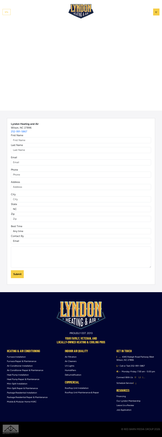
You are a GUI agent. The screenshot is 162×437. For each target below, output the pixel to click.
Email (14, 157)
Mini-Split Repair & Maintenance (22, 388)
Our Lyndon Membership (128, 401)
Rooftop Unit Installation (77, 388)
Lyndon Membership (133, 3)
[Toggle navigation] (7, 12)
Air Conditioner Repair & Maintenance (25, 370)
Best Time (16, 226)
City (13, 194)
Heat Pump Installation (18, 375)
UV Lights (69, 366)
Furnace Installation (16, 357)
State (14, 204)
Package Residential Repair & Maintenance (27, 397)
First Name (17, 135)
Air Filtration (71, 357)
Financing (114, 3)
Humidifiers (70, 370)
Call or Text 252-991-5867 (132, 366)
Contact (150, 3)
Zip (13, 213)
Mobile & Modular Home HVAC (22, 402)
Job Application (123, 410)
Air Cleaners (70, 361)
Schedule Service (126, 383)
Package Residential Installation (22, 393)
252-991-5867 (19, 131)
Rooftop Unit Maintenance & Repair (82, 392)
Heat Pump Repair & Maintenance (23, 379)
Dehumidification (73, 375)
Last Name (17, 145)
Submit (17, 274)
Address (15, 182)
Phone (14, 169)
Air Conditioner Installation (20, 366)
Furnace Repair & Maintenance (21, 361)
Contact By (17, 236)
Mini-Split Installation (17, 384)
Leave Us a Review (125, 405)
